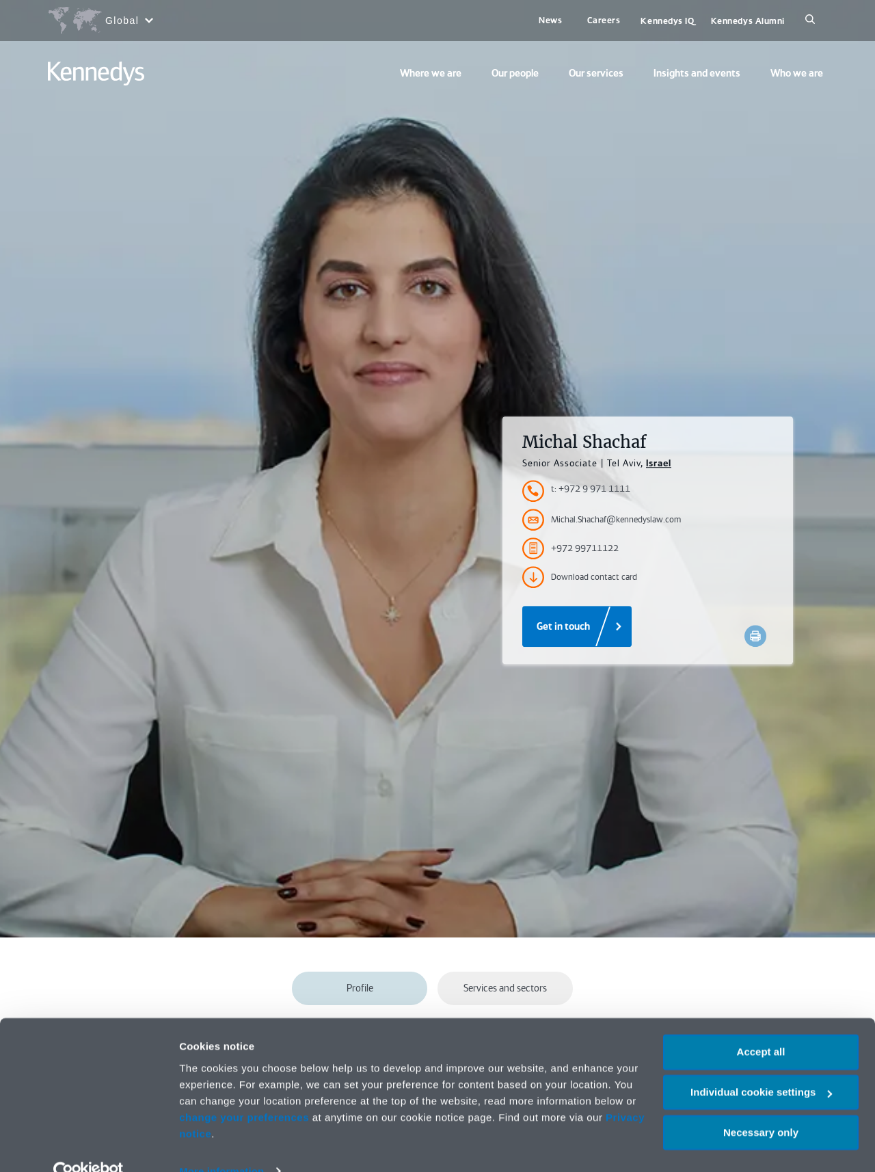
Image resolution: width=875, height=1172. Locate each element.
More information (221, 1145)
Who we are (796, 73)
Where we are (430, 73)
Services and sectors (505, 988)
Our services (596, 73)
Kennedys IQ (667, 21)
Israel (658, 462)
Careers (604, 20)
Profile (360, 988)
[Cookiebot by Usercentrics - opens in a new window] (88, 1145)
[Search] (810, 20)
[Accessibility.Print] (755, 636)
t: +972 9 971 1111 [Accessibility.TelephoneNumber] (590, 488)
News (550, 20)
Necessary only (760, 1106)
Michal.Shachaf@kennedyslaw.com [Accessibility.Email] (601, 520)
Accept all (761, 1026)
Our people (515, 73)
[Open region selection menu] (100, 20)
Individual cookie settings (761, 1066)
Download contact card (579, 577)
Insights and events (697, 73)
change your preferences (244, 1091)
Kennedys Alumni (748, 21)
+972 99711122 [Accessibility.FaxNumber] (570, 548)
